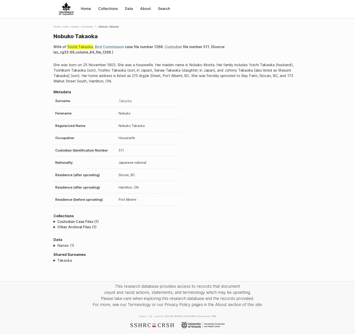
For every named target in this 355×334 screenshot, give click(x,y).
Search (164, 8)
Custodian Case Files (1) (78, 221)
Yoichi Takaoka (80, 46)
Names (75, 26)
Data (129, 8)
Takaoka (125, 101)
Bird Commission (109, 46)
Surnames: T (89, 26)
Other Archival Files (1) (76, 227)
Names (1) (65, 245)
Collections (108, 8)
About (145, 8)
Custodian (173, 46)
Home (86, 8)
